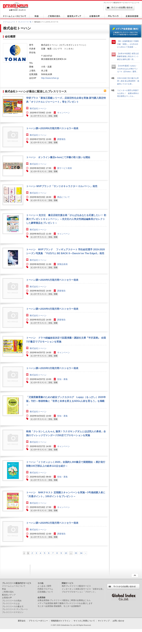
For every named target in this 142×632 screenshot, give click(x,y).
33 (76, 553)
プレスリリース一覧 (24, 22)
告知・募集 (62, 379)
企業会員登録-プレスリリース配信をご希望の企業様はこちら (64, 600)
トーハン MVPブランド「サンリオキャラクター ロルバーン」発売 (61, 186)
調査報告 (61, 139)
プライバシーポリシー (38, 621)
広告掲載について (45, 592)
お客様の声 (7, 597)
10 (66, 553)
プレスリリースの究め (12, 600)
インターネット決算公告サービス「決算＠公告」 (83, 589)
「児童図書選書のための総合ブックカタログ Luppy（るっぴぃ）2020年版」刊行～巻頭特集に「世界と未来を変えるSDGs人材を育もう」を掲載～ (66, 401)
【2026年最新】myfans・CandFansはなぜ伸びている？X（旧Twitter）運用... (127, 68)
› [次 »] (85, 553)
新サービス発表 (64, 168)
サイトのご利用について (84, 621)
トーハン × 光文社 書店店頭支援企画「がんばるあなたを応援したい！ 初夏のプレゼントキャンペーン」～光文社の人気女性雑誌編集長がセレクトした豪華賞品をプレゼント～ (66, 219)
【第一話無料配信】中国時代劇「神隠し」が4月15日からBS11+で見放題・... (128, 44)
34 (81, 553)
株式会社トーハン (38, 108)
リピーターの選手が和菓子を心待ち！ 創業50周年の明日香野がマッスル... (128, 93)
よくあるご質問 (44, 586)
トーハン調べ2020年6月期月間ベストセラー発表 (52, 128)
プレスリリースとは (11, 603)
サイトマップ (104, 621)
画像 (12, 106)
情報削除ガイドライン (60, 621)
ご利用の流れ (8, 592)
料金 (4, 589)
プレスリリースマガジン (12, 612)
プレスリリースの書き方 (12, 606)
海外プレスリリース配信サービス (76, 586)
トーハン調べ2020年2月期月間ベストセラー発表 (52, 522)
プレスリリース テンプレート (15, 609)
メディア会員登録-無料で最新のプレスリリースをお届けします (65, 603)
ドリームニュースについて (13, 586)
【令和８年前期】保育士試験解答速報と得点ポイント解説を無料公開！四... (128, 56)
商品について (63, 197)
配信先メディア (9, 595)
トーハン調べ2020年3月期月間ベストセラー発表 (52, 368)
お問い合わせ (118, 621)
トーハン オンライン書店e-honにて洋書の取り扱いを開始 (58, 157)
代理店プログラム (45, 589)
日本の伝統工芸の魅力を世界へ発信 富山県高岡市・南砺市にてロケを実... (128, 81)
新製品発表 (62, 264)
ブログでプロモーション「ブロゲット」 (79, 592)
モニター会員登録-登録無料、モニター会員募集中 (59, 606)
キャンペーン (63, 112)
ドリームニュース (9, 22)
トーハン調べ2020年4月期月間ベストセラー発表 (52, 308)
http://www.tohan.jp (50, 78)
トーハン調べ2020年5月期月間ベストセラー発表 (52, 279)
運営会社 (22, 621)
